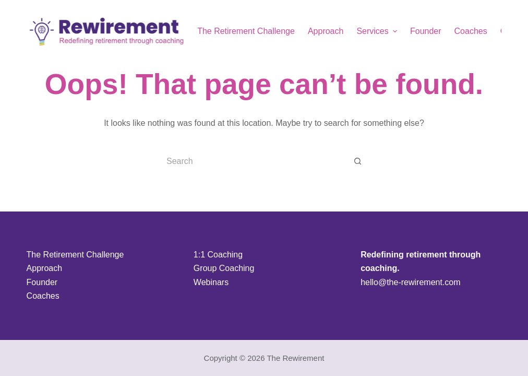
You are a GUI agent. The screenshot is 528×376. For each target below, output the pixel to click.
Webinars (211, 282)
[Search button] (357, 161)
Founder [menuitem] (425, 31)
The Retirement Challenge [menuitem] (246, 31)
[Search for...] (253, 161)
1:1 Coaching (218, 254)
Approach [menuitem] (326, 31)
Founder (42, 282)
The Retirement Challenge (75, 254)
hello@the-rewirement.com (410, 282)
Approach (45, 268)
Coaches (43, 295)
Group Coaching (224, 268)
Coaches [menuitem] (470, 31)
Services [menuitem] (378, 31)
